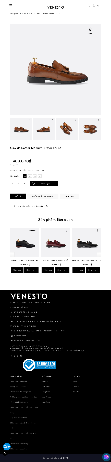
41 (35, 176)
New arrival (46, 386)
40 (30, 176)
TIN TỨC (77, 376)
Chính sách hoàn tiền (19, 449)
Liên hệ (76, 392)
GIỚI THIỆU (47, 376)
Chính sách (16, 376)
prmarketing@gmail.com (27, 340)
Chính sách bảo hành (18, 381)
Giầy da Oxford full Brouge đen (46, 260)
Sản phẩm (46, 392)
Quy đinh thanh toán (18, 417)
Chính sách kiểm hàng (19, 443)
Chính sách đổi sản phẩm (20, 392)
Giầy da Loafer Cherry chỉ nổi (77, 260)
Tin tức (76, 386)
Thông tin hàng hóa (18, 386)
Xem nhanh (22, 270)
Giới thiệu (46, 381)
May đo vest (47, 397)
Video (75, 381)
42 (40, 176)
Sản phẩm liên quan (55, 219)
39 (25, 176)
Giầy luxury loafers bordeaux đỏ (15, 260)
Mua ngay (45, 183)
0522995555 (20, 335)
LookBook (46, 402)
